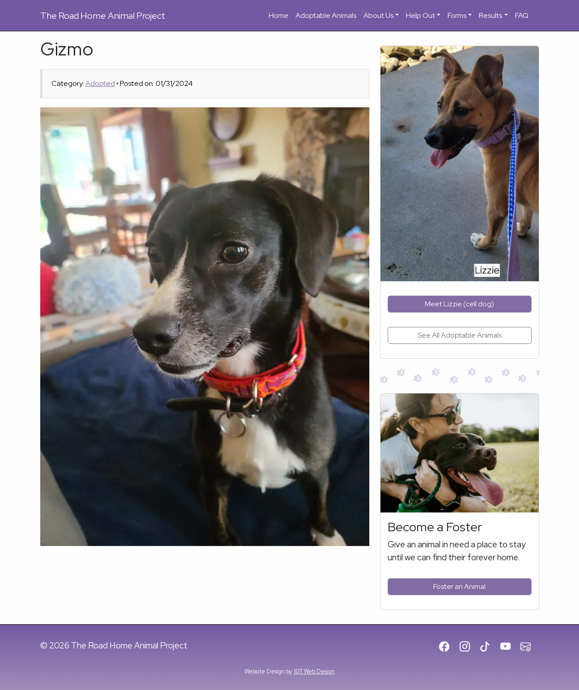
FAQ (521, 15)
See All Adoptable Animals (460, 335)
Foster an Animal (459, 586)
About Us (378, 15)
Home (278, 15)
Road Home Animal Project (102, 15)
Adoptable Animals (326, 15)
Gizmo (66, 49)
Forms (457, 15)
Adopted (100, 83)
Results (490, 15)
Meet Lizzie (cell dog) (459, 304)
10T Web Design (314, 671)
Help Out (420, 15)
